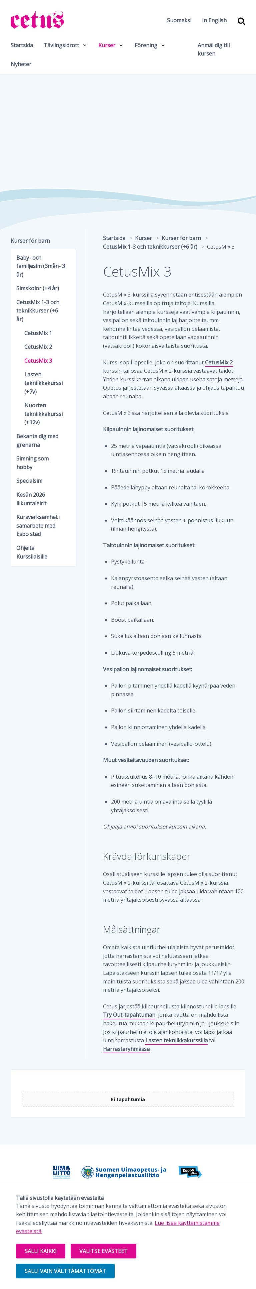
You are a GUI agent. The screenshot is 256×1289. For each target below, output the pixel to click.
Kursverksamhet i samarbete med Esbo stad (38, 525)
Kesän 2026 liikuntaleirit (31, 499)
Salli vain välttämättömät (65, 1271)
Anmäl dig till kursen (214, 50)
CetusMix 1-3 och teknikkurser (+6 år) (37, 311)
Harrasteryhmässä (126, 1049)
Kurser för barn (30, 240)
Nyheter (21, 64)
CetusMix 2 (219, 362)
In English (214, 20)
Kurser (106, 45)
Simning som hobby (32, 463)
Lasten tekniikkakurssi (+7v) (43, 383)
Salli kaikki (41, 1251)
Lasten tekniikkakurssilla (176, 1040)
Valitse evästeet (103, 1251)
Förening (146, 45)
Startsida (22, 45)
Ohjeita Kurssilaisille (31, 552)
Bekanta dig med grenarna (37, 441)
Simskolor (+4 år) (37, 288)
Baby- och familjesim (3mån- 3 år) (40, 266)
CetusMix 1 (38, 333)
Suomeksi (179, 20)
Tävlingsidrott (61, 45)
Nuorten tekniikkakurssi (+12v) (43, 414)
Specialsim (29, 480)
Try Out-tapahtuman (129, 1014)
